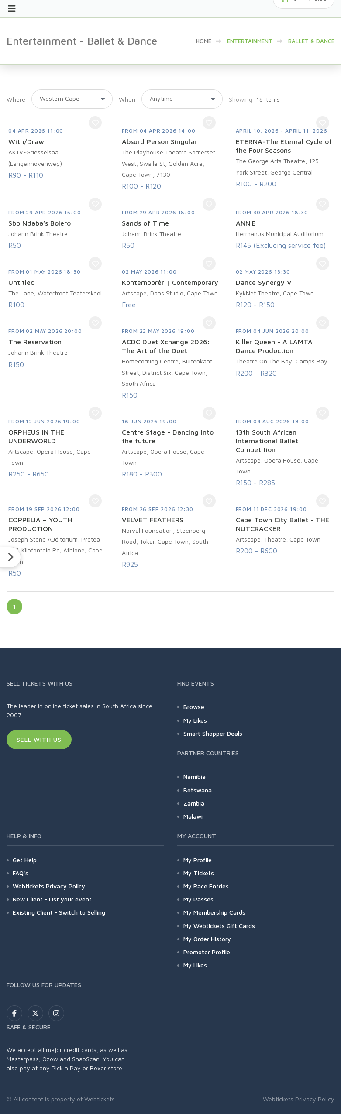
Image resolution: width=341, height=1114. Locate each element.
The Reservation (35, 342)
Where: (17, 99)
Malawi (193, 816)
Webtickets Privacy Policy (49, 886)
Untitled (21, 282)
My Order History (207, 939)
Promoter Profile (206, 952)
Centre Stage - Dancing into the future (168, 436)
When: (128, 99)
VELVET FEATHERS (152, 520)
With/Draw (26, 141)
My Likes (195, 720)
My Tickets (198, 873)
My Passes (198, 899)
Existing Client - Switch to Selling (59, 912)
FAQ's (20, 873)
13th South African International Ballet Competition (267, 440)
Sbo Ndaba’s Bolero (39, 223)
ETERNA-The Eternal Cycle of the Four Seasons (284, 145)
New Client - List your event (52, 899)
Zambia (193, 803)
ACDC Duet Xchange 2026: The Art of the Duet (166, 346)
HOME (203, 41)
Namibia (194, 776)
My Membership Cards (214, 912)
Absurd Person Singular (159, 141)
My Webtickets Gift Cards (219, 925)
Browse (193, 706)
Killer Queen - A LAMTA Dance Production (274, 346)
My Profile (197, 860)
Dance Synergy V (264, 282)
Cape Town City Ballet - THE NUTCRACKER (282, 524)
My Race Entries (206, 886)
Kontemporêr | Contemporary (170, 282)
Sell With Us (39, 739)
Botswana (197, 790)
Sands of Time (145, 223)
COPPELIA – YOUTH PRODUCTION (40, 524)
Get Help (25, 860)
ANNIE (246, 223)
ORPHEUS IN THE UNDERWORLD (36, 436)
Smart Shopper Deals (212, 733)
